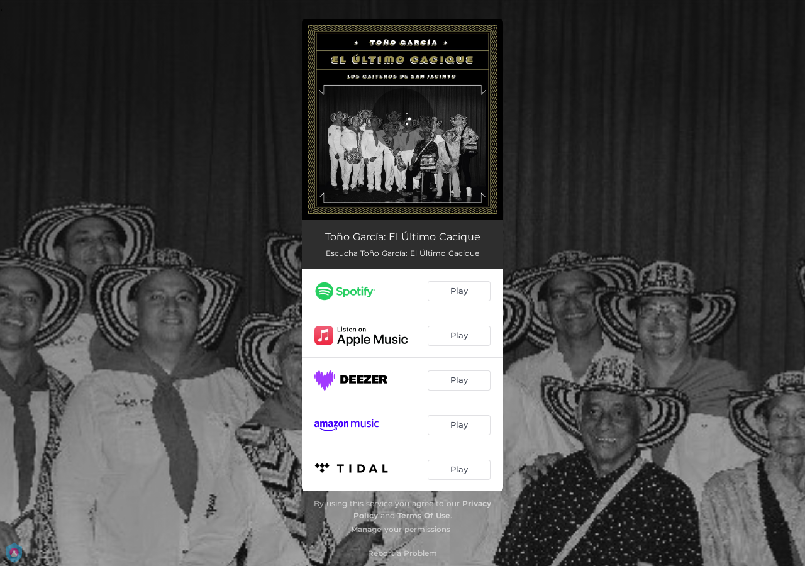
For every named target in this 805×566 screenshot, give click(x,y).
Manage (366, 529)
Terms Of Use (423, 515)
